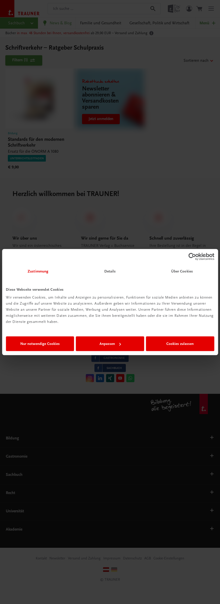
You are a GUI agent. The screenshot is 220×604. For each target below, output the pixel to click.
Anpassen (110, 343)
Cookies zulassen (180, 343)
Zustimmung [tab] (38, 271)
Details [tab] (110, 271)
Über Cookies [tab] (182, 271)
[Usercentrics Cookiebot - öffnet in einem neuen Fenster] (192, 256)
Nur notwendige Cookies (40, 343)
